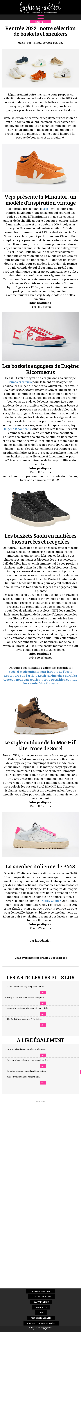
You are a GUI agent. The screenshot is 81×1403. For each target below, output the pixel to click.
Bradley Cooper (50, 900)
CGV (41, 1312)
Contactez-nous (41, 1296)
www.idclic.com (44, 1330)
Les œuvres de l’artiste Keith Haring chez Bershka (40, 675)
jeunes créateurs (20, 382)
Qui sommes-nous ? (40, 1291)
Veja (45, 208)
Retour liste (40, 21)
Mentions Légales (41, 1317)
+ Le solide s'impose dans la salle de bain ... (28, 1071)
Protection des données (41, 1323)
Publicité (41, 1307)
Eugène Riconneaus (17, 429)
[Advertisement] (41, 1149)
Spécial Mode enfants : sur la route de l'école (40, 671)
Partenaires (41, 1301)
